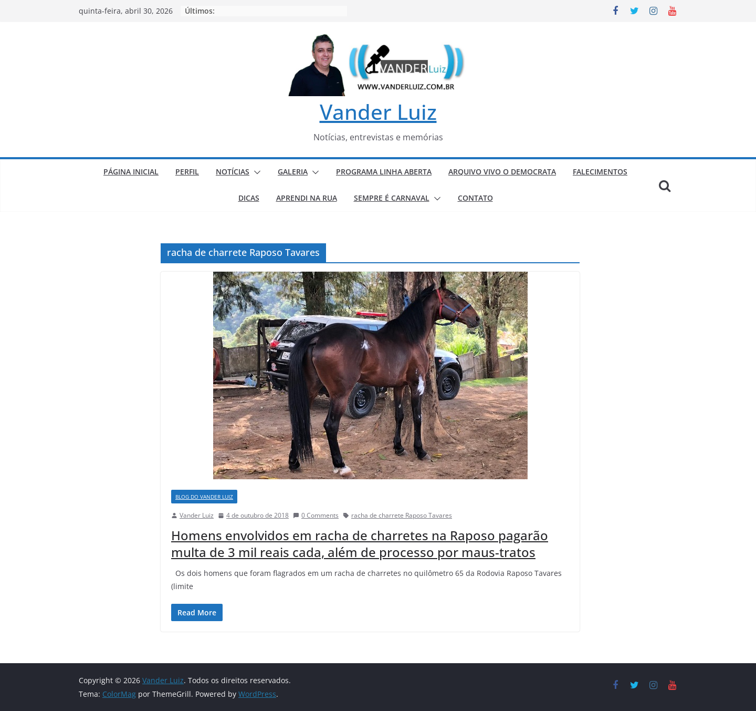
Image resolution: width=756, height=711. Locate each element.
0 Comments (316, 515)
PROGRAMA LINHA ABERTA (384, 172)
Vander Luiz (378, 111)
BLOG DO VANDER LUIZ (204, 496)
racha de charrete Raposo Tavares (401, 515)
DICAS (248, 198)
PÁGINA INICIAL (131, 172)
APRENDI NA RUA (306, 198)
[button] (255, 172)
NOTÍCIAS (232, 172)
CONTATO (475, 198)
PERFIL (187, 172)
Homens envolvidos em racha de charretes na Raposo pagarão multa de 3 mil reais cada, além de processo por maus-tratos (359, 543)
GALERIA (293, 172)
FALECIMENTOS (600, 172)
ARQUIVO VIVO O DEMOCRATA (502, 172)
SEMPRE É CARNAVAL (391, 198)
